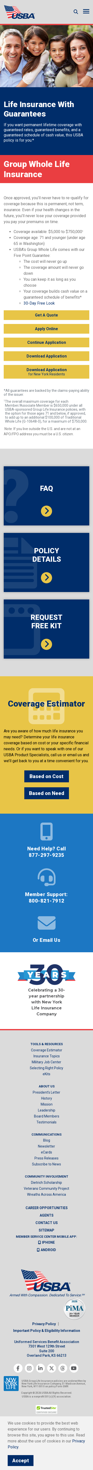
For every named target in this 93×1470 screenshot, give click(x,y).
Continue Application (46, 342)
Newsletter (46, 1146)
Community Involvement (46, 1176)
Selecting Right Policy (46, 1068)
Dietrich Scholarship (46, 1183)
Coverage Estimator (46, 1050)
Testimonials (46, 1122)
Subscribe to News (46, 1164)
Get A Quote (46, 315)
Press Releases (46, 1158)
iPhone (46, 1242)
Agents (47, 1215)
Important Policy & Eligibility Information (46, 1331)
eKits (46, 1074)
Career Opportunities (47, 1208)
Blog (46, 1140)
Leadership (46, 1110)
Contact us (46, 1223)
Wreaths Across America (46, 1194)
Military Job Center (46, 1062)
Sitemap (46, 1230)
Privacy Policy (44, 1324)
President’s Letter (46, 1092)
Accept (20, 1461)
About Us (47, 1086)
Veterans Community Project (46, 1189)
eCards (46, 1152)
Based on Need (46, 793)
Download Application (47, 356)
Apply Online (46, 328)
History (46, 1098)
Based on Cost (46, 776)
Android (46, 1250)
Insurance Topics (46, 1056)
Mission (47, 1104)
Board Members (46, 1116)
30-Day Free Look (39, 303)
